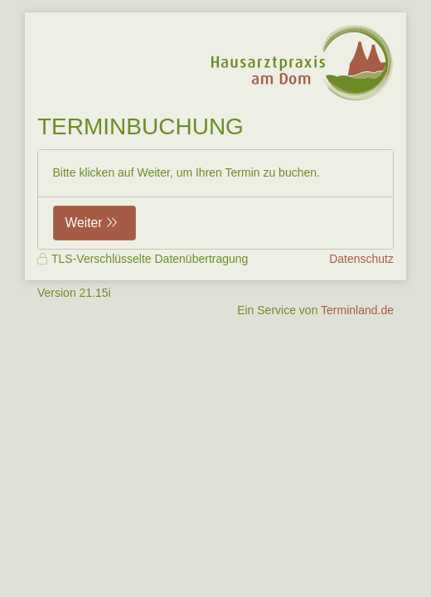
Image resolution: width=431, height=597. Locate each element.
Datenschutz (361, 258)
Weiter (84, 223)
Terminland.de (357, 310)
